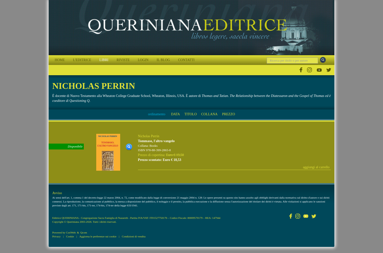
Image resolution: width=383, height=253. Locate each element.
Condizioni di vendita (134, 236)
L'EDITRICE (82, 60)
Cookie (70, 236)
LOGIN (143, 60)
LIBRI (103, 60)
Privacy (56, 236)
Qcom (83, 232)
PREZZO (228, 114)
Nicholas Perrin (148, 136)
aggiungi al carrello (316, 167)
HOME (60, 60)
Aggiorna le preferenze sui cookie (98, 236)
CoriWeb (71, 232)
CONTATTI (186, 60)
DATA (175, 114)
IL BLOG (163, 60)
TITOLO (190, 114)
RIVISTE (123, 60)
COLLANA (209, 114)
